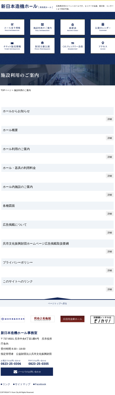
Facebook (40, 384)
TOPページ (6, 90)
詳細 (110, 119)
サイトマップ (22, 384)
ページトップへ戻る (57, 303)
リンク (6, 384)
